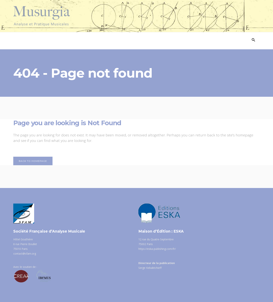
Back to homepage (33, 161)
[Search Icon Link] (253, 40)
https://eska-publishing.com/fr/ (157, 249)
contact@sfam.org (24, 253)
